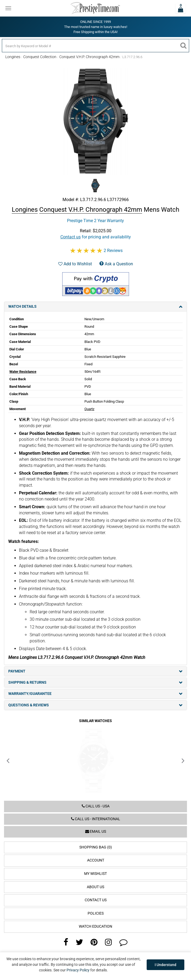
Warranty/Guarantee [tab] (95, 694)
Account (95, 860)
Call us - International (95, 819)
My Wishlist (95, 873)
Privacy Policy (78, 970)
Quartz (89, 409)
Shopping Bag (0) (95, 847)
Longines (12, 57)
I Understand (165, 965)
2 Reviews (113, 250)
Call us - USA (96, 806)
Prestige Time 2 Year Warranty (95, 220)
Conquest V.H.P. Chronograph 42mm (89, 57)
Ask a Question (116, 263)
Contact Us (96, 900)
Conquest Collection (39, 57)
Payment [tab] (95, 671)
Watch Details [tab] (95, 307)
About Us (95, 887)
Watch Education (95, 926)
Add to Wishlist (75, 263)
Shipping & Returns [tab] (95, 682)
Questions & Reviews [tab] (95, 705)
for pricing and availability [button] (95, 236)
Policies (96, 913)
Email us (95, 831)
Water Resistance (22, 372)
